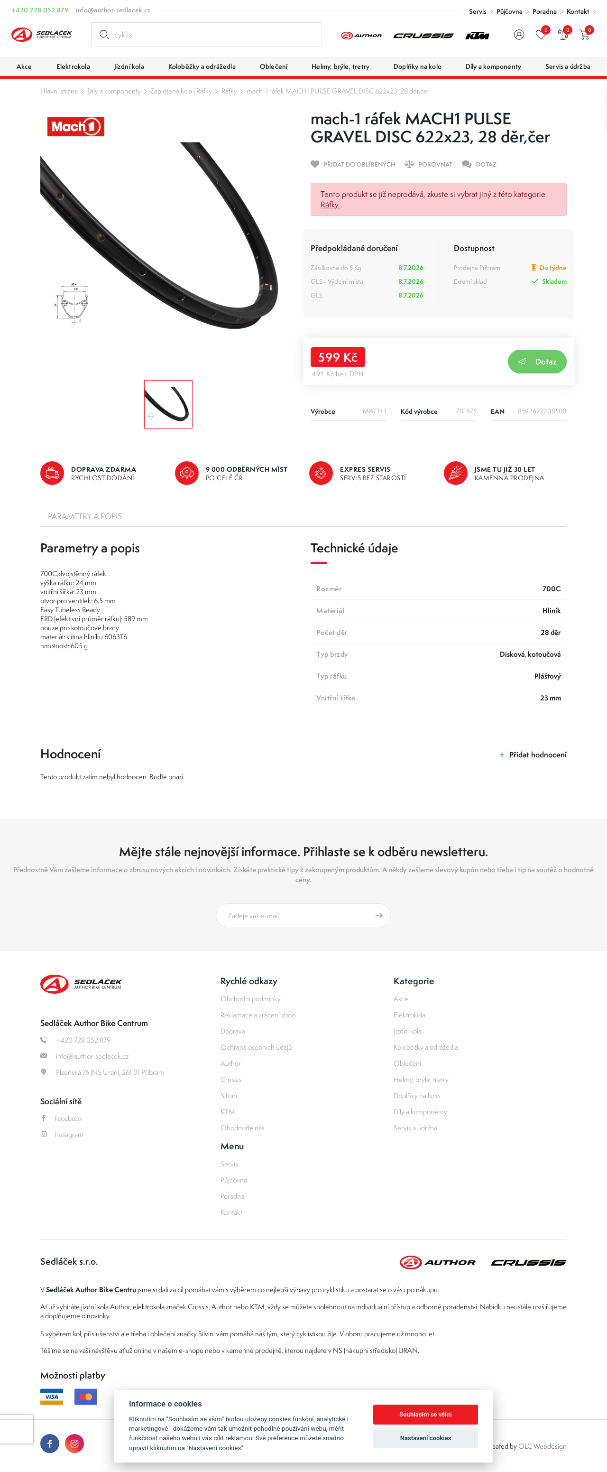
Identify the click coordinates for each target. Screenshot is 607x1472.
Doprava (233, 1030)
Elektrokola (409, 1014)
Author (231, 1063)
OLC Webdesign (542, 1446)
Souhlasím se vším (425, 1414)
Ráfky (229, 90)
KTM (228, 1111)
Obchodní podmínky (251, 998)
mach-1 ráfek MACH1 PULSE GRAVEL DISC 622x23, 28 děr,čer (338, 90)
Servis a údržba (415, 1127)
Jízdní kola (408, 1030)
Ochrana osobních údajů (256, 1047)
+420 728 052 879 (39, 10)
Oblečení (407, 1063)
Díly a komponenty (114, 90)
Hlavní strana (59, 90)
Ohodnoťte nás (243, 1127)
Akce (401, 998)
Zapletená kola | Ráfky (181, 90)
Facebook (61, 1118)
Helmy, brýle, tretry (421, 1079)
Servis (478, 11)
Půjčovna (510, 11)
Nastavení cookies (425, 1438)
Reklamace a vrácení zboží (258, 1014)
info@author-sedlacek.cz (113, 10)
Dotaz (537, 361)
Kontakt (578, 11)
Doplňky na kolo (417, 1095)
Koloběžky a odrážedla (426, 1047)
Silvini (229, 1095)
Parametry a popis (85, 516)
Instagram (61, 1134)
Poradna (545, 11)
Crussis (231, 1079)
